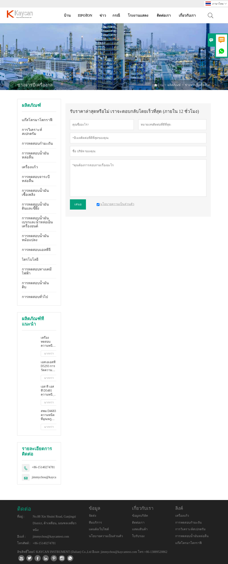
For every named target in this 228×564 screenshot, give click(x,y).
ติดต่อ (24, 509)
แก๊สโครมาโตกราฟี (37, 120)
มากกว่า (49, 353)
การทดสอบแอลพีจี (36, 250)
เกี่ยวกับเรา (187, 15)
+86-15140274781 (43, 467)
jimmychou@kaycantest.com (50, 477)
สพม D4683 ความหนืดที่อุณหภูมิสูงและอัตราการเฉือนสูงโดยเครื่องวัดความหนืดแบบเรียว (48, 415)
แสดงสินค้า (140, 529)
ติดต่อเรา (164, 15)
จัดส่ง (92, 515)
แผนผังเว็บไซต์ (99, 529)
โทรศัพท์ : (23, 543)
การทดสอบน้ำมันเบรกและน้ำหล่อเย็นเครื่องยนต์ (37, 222)
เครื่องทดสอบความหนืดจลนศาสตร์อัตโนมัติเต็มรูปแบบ (48, 342)
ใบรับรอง (138, 536)
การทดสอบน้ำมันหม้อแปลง (35, 238)
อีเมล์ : (21, 536)
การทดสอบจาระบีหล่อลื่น (36, 179)
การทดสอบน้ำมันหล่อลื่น (35, 155)
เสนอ (77, 204)
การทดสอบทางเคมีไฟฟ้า (37, 271)
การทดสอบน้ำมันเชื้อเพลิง (35, 192)
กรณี (116, 15)
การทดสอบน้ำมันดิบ (35, 285)
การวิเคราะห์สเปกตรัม (32, 132)
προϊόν (85, 15)
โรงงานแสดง (138, 15)
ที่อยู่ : (20, 516)
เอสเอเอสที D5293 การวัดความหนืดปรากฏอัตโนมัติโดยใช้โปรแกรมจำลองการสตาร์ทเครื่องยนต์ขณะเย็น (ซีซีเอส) (48, 366)
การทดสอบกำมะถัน (37, 143)
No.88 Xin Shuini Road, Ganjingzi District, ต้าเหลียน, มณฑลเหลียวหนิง (54, 523)
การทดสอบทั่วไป (35, 297)
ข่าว (103, 15)
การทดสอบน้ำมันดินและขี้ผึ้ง (35, 206)
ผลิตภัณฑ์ (174, 85)
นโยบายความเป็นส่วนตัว (106, 536)
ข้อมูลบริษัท (140, 515)
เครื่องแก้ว (30, 167)
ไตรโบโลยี (30, 259)
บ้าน (67, 15)
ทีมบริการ (95, 522)
